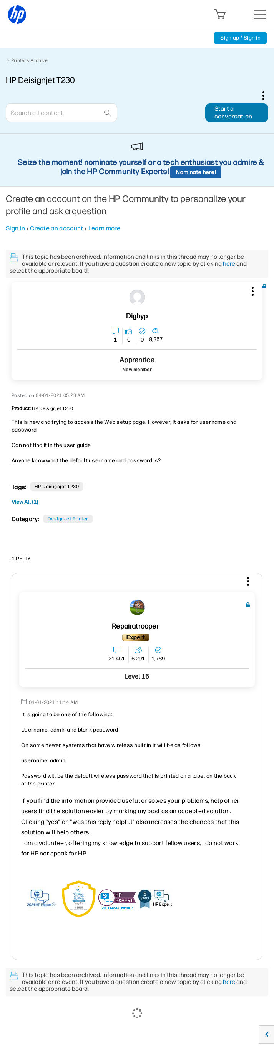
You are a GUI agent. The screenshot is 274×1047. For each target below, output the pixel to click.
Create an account (56, 228)
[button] (252, 290)
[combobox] (61, 112)
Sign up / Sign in (240, 38)
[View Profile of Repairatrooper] (135, 626)
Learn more (104, 228)
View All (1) (25, 502)
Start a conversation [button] (233, 112)
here (229, 263)
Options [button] (267, 95)
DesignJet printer (68, 519)
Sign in (15, 228)
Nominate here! (196, 172)
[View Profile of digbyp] (137, 316)
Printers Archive (29, 60)
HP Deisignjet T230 (57, 486)
